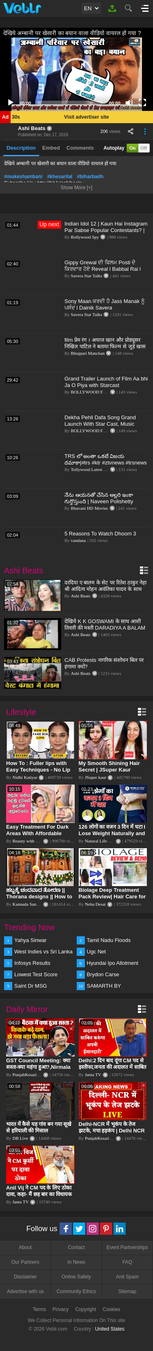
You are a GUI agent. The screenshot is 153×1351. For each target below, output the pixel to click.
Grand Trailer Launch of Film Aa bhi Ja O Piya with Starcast (106, 382)
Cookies (111, 1309)
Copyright (85, 1309)
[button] (76, 74)
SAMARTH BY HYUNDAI (104, 986)
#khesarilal (59, 176)
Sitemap (127, 1291)
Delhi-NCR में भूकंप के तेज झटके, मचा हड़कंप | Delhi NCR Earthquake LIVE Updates (112, 1130)
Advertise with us (25, 1291)
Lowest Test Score (36, 974)
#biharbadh (90, 176)
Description (21, 148)
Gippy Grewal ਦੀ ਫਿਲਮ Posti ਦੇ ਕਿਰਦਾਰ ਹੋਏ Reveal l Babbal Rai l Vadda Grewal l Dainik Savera (102, 269)
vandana (78, 540)
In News (76, 1262)
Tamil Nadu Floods (109, 940)
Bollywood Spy (85, 236)
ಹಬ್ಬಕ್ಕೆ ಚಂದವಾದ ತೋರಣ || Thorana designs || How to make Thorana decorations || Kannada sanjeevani (39, 900)
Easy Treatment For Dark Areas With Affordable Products (37, 833)
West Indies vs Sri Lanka (43, 952)
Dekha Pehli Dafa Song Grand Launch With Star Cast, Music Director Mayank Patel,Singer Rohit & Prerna (105, 427)
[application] (76, 74)
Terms (39, 1309)
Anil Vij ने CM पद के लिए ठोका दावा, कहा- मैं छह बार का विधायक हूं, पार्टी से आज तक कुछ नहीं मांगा (39, 1194)
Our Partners (25, 1262)
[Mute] (129, 103)
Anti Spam (127, 1277)
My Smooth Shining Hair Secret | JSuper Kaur (109, 766)
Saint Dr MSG (30, 986)
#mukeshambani (23, 176)
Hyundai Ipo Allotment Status (112, 963)
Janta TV (93, 1074)
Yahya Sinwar (30, 940)
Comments (80, 148)
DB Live (20, 1138)
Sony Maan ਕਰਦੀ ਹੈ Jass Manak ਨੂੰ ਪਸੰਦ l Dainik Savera (104, 304)
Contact (76, 1247)
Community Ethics (76, 1291)
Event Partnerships (127, 1247)
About (25, 1247)
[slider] (70, 103)
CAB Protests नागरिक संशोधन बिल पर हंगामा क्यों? (104, 663)
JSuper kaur (95, 777)
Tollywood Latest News (92, 469)
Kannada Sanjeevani (31, 904)
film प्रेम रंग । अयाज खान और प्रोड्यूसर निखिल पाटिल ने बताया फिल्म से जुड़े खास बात (105, 346)
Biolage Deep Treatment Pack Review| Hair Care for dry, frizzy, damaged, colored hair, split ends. (112, 900)
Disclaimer (25, 1277)
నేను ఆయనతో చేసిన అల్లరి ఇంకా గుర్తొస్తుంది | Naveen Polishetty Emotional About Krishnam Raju (102, 501)
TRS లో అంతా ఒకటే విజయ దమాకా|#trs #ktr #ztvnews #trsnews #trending (105, 462)
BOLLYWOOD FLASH (93, 391)
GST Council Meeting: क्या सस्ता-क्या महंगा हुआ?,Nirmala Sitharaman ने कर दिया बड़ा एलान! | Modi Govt (38, 1070)
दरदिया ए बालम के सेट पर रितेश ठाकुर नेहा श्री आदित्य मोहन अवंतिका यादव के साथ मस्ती (105, 589)
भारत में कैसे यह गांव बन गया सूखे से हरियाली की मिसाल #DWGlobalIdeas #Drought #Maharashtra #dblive (39, 1134)
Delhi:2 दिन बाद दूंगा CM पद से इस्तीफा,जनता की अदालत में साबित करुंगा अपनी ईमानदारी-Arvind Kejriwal (112, 1070)
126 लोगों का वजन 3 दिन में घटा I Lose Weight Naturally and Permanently (112, 833)
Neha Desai (95, 904)
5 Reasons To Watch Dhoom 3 (100, 534)
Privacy (61, 1309)
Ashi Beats (31, 128)
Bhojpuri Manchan (88, 353)
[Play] (11, 103)
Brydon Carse (103, 974)
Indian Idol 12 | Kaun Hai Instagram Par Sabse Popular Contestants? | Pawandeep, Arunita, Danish (106, 230)
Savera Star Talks (86, 275)
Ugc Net (96, 952)
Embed (51, 148)
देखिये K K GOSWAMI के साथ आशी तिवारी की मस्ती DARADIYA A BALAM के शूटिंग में (104, 627)
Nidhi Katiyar (25, 777)
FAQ (127, 1262)
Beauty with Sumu (29, 840)
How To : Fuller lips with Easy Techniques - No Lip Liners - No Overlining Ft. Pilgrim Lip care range (38, 773)
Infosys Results (32, 963)
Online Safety (76, 1277)
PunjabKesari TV (28, 1074)
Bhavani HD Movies (89, 508)
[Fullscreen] (142, 103)
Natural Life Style (101, 840)
